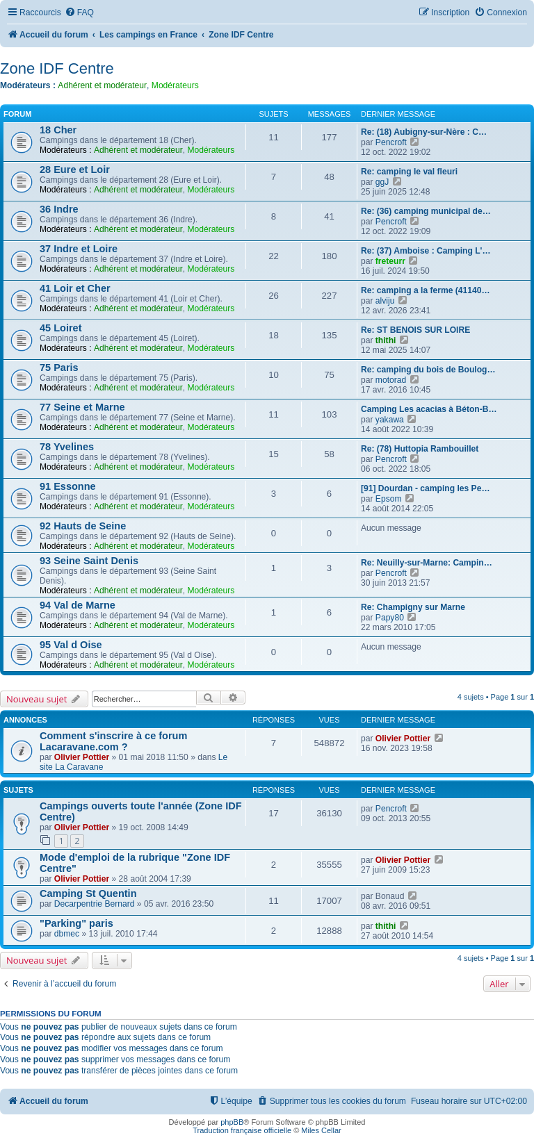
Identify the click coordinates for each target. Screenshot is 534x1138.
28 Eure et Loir (75, 169)
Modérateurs (175, 85)
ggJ (382, 182)
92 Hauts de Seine (83, 525)
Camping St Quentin (88, 893)
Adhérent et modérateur (102, 85)
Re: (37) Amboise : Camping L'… (426, 251)
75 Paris (59, 367)
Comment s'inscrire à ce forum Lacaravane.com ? (113, 741)
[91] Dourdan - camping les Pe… (425, 488)
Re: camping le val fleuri (409, 171)
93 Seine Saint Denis (89, 560)
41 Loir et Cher (75, 288)
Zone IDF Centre (57, 68)
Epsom (388, 499)
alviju (385, 301)
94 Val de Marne (77, 605)
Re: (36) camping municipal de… (426, 211)
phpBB (231, 1122)
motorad (390, 380)
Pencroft (391, 142)
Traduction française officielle (242, 1130)
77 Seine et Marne (82, 407)
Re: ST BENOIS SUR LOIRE (415, 330)
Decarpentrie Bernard (94, 904)
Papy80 (389, 617)
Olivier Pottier (81, 757)
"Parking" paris (76, 923)
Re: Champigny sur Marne (413, 607)
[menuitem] (79, 12)
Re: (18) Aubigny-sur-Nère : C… (424, 132)
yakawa (389, 419)
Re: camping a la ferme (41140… (425, 290)
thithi (385, 340)
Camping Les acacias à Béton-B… (429, 409)
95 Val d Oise (71, 644)
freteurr (390, 261)
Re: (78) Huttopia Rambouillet (419, 449)
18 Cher (58, 129)
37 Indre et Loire (79, 248)
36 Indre (59, 209)
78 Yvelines (67, 446)
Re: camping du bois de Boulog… (428, 369)
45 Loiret (61, 327)
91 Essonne (68, 486)
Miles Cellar (321, 1130)
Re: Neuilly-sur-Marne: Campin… (426, 563)
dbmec (66, 934)
